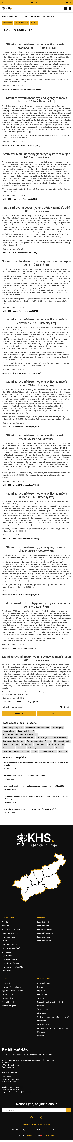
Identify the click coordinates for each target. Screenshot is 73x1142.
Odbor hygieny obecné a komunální (16, 751)
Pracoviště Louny (43, 937)
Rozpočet (59, 748)
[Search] (68, 1110)
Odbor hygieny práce (48, 751)
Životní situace (42, 1009)
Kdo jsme (40, 987)
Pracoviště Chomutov (45, 929)
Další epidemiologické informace (39, 741)
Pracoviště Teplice (44, 941)
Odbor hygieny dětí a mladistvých (40, 748)
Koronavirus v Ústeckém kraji (13, 741)
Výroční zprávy (40, 745)
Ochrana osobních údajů (11, 948)
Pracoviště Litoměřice (45, 933)
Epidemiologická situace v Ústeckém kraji (52, 738)
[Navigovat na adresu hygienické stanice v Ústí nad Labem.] (10, 1073)
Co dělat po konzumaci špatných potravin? (53, 1017)
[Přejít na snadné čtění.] (2, 2)
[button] (65, 8)
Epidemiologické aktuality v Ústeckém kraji (18, 738)
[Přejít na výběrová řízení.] (67, 2)
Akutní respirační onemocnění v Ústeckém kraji (20, 734)
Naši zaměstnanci (44, 983)
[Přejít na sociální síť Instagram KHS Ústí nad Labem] (41, 1117)
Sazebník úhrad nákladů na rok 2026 (50, 1002)
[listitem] (22, 884)
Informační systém (9, 937)
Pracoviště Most (43, 926)
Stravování (35, 16)
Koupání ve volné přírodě (11, 929)
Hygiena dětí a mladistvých (12, 987)
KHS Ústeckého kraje (61, 741)
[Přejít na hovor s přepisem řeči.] (6, 2)
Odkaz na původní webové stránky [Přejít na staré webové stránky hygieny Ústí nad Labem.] (36, 1124)
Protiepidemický (8, 1002)
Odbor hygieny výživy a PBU (19, 16)
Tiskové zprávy (57, 728)
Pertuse (34, 751)
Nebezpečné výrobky (56, 745)
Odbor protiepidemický (11, 745)
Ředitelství (6, 983)
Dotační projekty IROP (26, 731)
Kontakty (5, 926)
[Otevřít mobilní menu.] (70, 8)
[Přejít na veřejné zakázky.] (70, 2)
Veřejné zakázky (9, 731)
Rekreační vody (42, 994)
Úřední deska (27, 745)
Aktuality (5, 922)
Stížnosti (40, 1006)
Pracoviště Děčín (43, 922)
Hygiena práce (7, 994)
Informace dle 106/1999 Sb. (12, 967)
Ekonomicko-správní (9, 1006)
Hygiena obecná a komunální (13, 991)
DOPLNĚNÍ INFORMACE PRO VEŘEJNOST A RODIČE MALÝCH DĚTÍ (30, 809)
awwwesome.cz (50, 1136)
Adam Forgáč (31, 1136)
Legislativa (41, 991)
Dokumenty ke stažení (10, 944)
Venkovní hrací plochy (45, 998)
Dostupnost (63, 751)
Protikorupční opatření (10, 959)
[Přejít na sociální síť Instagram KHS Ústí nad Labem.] (40, 2)
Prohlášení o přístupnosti (11, 963)
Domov (4, 16)
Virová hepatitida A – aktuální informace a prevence (24, 776)
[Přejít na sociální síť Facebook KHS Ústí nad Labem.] (32, 2)
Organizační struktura (10, 933)
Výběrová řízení (8, 748)
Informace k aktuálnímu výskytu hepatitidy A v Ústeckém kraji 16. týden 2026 (34, 786)
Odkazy (5, 941)
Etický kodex (41, 1021)
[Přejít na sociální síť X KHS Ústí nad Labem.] (36, 2)
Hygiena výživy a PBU (10, 998)
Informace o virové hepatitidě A (37, 728)
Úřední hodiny (42, 1013)
